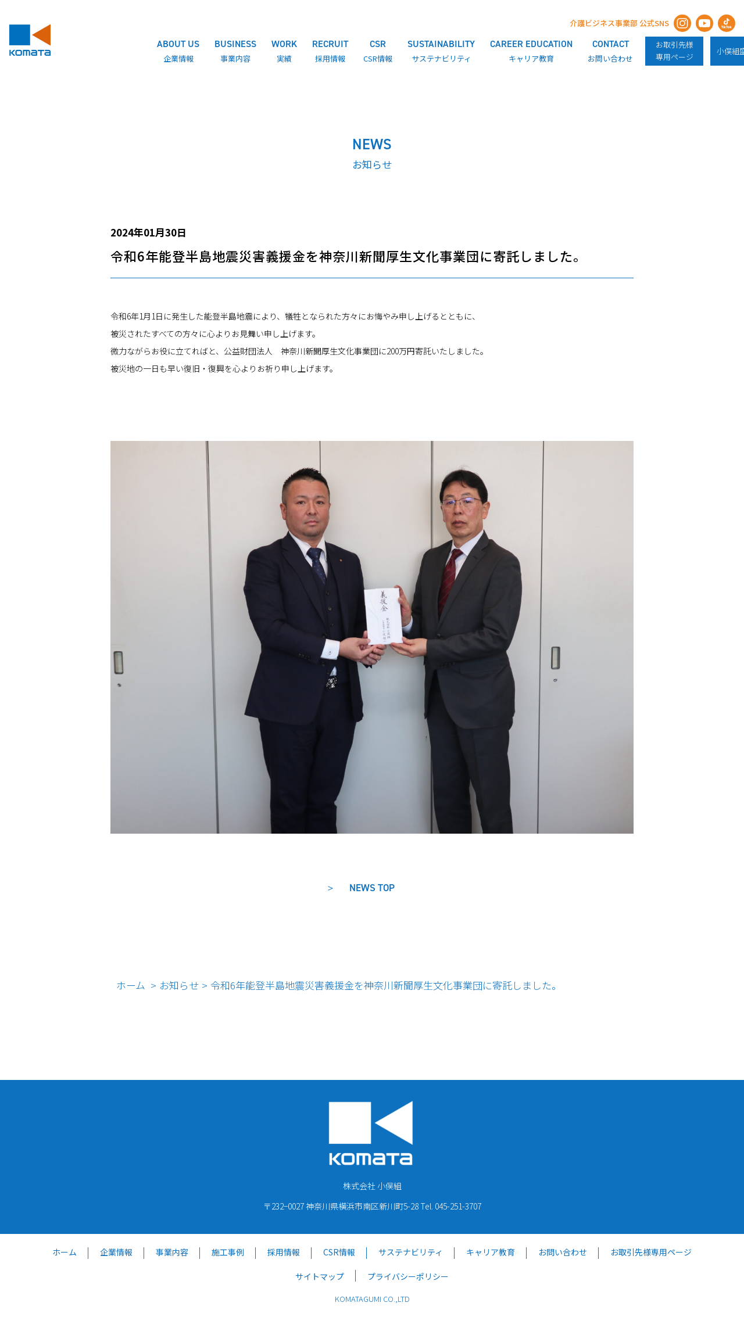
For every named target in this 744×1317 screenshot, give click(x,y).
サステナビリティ (410, 1252)
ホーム (130, 985)
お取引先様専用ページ (674, 50)
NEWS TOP (372, 887)
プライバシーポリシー (408, 1276)
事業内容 (172, 1252)
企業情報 (116, 1252)
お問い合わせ (562, 1252)
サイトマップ (319, 1276)
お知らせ (179, 985)
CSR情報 (339, 1252)
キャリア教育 (490, 1252)
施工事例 (228, 1252)
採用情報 (283, 1252)
